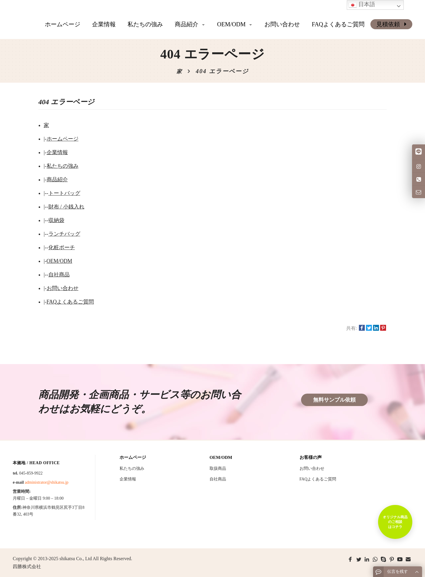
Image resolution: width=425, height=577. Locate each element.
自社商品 (59, 275)
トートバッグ (64, 193)
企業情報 (57, 152)
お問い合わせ (63, 288)
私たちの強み (63, 166)
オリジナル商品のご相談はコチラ (394, 521)
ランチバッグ (64, 234)
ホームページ (62, 24)
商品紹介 (57, 179)
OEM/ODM (59, 261)
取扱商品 (218, 468)
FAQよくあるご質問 (70, 302)
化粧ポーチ (61, 247)
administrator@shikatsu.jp (46, 482)
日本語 (362, 5)
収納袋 (56, 220)
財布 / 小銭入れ (66, 207)
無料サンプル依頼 (334, 400)
